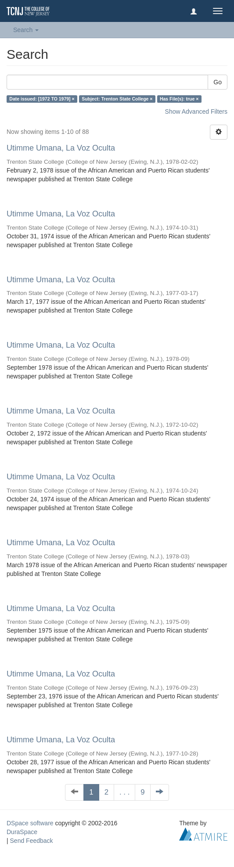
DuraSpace (22, 831)
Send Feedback (31, 840)
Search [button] (26, 29)
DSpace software (30, 823)
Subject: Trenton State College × (117, 98)
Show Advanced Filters (196, 111)
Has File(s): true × (179, 98)
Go (217, 82)
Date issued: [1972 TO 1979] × (41, 98)
